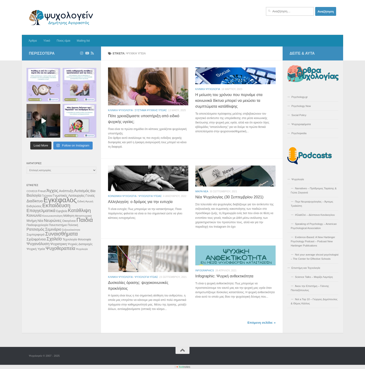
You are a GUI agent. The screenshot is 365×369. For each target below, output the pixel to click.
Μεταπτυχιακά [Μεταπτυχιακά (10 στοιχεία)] (83, 215)
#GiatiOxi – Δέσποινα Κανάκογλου (315, 214)
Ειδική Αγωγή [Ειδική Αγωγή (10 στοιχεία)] (85, 201)
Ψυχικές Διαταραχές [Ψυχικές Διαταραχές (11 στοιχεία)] (80, 244)
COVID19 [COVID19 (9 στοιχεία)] (32, 191)
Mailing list (83, 40)
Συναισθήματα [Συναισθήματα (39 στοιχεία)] (61, 234)
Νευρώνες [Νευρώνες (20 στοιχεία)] (53, 220)
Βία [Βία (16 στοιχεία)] (92, 191)
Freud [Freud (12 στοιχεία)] (42, 191)
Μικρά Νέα (201, 191)
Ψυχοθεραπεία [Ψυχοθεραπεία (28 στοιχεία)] (60, 248)
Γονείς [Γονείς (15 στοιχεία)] (90, 195)
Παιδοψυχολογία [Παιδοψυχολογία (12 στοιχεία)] (37, 225)
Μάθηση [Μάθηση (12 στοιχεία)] (68, 215)
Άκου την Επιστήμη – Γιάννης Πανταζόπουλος (310, 288)
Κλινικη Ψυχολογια (120, 110)
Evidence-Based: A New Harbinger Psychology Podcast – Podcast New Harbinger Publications (313, 241)
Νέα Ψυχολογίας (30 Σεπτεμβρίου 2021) (229, 197)
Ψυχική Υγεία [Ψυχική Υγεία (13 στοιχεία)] (36, 249)
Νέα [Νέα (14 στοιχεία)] (40, 221)
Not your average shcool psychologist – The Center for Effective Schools (314, 256)
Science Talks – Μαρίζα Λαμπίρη (314, 277)
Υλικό (46, 40)
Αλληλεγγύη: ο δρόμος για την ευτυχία (140, 201)
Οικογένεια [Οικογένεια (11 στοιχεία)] (69, 221)
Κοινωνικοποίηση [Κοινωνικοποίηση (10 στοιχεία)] (52, 215)
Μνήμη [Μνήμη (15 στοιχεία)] (32, 221)
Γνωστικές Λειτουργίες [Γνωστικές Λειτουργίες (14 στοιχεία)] (69, 195)
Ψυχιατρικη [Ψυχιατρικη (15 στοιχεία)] (58, 244)
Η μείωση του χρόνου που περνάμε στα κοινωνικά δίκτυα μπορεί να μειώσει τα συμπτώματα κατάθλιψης (228, 100)
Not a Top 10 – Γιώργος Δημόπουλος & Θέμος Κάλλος (314, 301)
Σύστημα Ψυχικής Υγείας (151, 110)
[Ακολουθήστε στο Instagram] (81, 53)
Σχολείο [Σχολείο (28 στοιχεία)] (54, 238)
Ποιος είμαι (63, 40)
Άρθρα (33, 40)
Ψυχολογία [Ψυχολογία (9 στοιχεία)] (82, 249)
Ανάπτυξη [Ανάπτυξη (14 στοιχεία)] (66, 191)
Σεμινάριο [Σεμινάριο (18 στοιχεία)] (53, 229)
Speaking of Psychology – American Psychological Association (314, 226)
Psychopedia (298, 133)
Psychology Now (301, 106)
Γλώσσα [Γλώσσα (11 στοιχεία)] (47, 195)
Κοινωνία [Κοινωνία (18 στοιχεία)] (34, 215)
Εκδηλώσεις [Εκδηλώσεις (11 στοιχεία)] (34, 206)
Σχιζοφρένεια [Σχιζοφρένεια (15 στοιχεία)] (36, 239)
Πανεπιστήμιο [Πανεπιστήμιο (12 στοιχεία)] (58, 225)
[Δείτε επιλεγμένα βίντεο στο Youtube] (87, 53)
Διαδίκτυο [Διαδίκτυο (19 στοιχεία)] (35, 201)
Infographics (204, 270)
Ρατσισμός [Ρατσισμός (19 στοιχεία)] (35, 229)
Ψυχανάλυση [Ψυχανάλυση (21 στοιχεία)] (38, 243)
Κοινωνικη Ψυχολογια (122, 196)
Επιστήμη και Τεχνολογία (305, 267)
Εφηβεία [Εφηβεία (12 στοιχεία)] (61, 211)
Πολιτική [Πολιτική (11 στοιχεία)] (73, 225)
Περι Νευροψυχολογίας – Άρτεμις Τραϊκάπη (312, 203)
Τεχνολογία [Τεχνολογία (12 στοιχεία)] (70, 239)
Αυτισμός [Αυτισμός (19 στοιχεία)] (82, 191)
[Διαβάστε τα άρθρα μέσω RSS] (92, 53)
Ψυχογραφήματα (301, 124)
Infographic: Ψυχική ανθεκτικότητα (224, 276)
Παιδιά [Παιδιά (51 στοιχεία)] (84, 220)
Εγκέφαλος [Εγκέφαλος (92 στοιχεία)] (60, 200)
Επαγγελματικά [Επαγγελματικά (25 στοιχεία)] (41, 210)
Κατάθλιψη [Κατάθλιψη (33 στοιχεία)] (79, 210)
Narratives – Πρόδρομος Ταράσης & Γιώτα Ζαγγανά (314, 190)
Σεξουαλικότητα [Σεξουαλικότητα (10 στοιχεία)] (71, 229)
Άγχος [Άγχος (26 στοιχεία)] (52, 190)
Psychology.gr (299, 97)
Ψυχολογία (297, 179)
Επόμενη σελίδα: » (261, 322)
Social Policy (298, 115)
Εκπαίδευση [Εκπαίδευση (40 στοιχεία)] (56, 205)
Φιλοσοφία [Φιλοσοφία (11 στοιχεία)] (84, 239)
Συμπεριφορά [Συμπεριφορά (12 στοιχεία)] (35, 234)
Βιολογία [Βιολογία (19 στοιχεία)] (34, 195)
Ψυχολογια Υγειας (150, 196)
